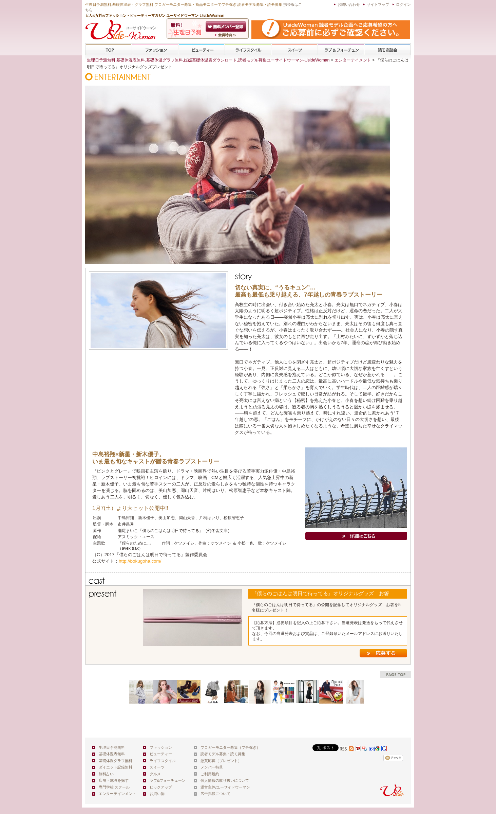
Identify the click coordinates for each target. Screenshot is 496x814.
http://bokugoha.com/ (140, 561)
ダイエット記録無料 (115, 767)
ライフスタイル (248, 49)
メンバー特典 (212, 767)
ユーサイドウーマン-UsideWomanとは (226, 35)
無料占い (106, 774)
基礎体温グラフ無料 (115, 761)
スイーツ (294, 49)
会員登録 (226, 26)
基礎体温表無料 (112, 754)
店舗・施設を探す (114, 780)
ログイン (403, 4)
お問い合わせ (349, 4)
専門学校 (387, 49)
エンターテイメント (353, 60)
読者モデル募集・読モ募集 (223, 754)
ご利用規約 (210, 774)
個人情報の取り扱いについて (225, 780)
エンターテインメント (117, 794)
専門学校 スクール (114, 787)
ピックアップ (161, 787)
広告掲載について (215, 794)
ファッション (155, 49)
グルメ (155, 774)
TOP (108, 49)
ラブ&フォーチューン (341, 49)
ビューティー (201, 49)
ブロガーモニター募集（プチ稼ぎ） (230, 747)
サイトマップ (378, 4)
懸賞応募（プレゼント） (221, 761)
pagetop (395, 674)
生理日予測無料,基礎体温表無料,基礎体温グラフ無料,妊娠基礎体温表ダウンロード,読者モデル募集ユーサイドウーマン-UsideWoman (208, 60)
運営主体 (208, 787)
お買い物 (157, 794)
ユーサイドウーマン (233, 787)
